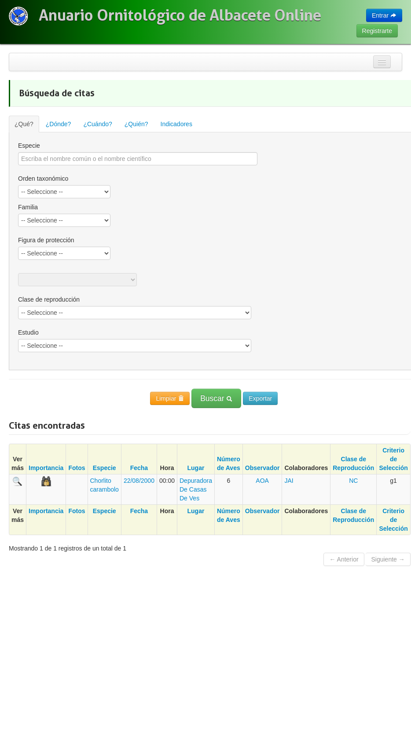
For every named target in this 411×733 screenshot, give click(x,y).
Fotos (76, 467)
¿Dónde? (58, 124)
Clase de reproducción (49, 299)
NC (353, 480)
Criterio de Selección (393, 459)
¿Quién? (136, 124)
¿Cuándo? (97, 124)
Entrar (384, 15)
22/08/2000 (139, 480)
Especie (29, 145)
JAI (288, 480)
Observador (262, 467)
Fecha (139, 467)
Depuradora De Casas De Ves (196, 489)
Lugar (196, 467)
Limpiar (170, 398)
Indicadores (176, 124)
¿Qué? (24, 124)
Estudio (28, 332)
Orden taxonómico (43, 178)
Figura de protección (46, 240)
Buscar (216, 398)
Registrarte (377, 30)
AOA (262, 480)
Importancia (46, 467)
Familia (28, 207)
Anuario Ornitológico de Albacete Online (180, 15)
